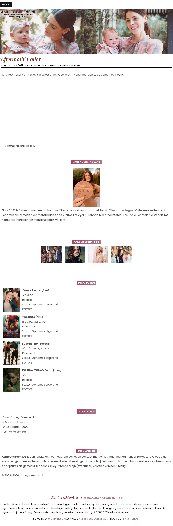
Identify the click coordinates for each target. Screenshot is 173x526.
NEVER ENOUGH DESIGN (94, 518)
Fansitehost (17, 432)
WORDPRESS (55, 518)
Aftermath (66, 65)
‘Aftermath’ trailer (20, 59)
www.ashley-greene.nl (99, 497)
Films (77, 65)
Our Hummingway (123, 210)
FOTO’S (27, 309)
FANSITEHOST (131, 518)
